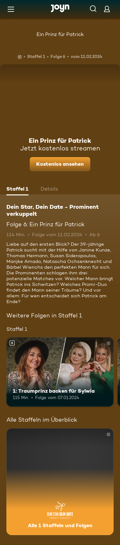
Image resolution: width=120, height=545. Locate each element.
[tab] (17, 189)
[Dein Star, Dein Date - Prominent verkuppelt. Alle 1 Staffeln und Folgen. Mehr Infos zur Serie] (60, 481)
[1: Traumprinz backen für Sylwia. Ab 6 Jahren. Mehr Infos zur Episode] (60, 372)
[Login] (106, 8)
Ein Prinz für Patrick (60, 34)
